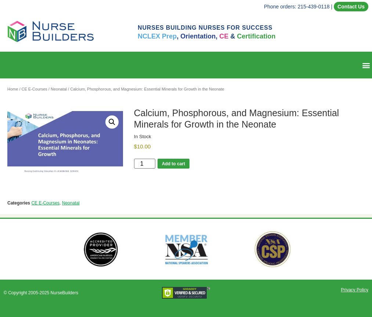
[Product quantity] (144, 164)
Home (12, 89)
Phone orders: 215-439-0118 (297, 7)
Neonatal (59, 89)
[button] (366, 65)
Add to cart (173, 163)
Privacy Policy (354, 289)
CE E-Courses (34, 89)
